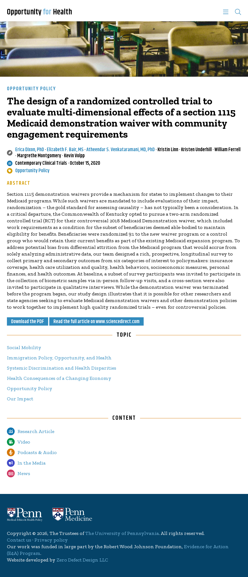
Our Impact (20, 399)
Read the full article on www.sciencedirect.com (96, 322)
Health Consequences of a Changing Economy (59, 378)
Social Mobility (24, 347)
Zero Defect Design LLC (82, 560)
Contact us (19, 540)
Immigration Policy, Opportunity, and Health (59, 358)
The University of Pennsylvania (122, 533)
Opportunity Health (39, 12)
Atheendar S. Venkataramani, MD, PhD (120, 150)
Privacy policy (51, 540)
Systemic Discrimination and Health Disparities (61, 368)
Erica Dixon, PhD (29, 150)
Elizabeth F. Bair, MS (65, 150)
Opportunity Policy (31, 89)
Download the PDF (27, 322)
